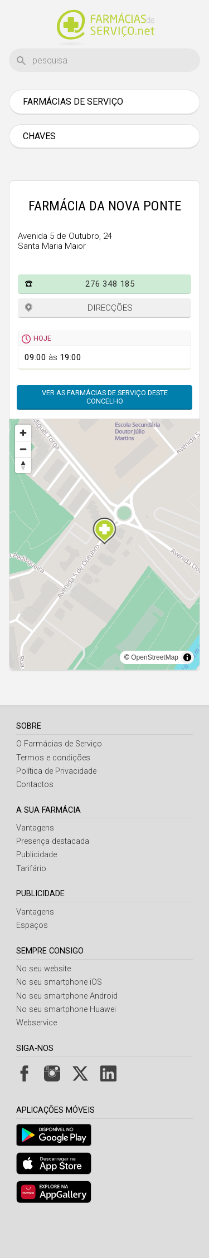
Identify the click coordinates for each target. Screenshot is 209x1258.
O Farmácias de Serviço (59, 744)
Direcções (110, 308)
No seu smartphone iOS (59, 982)
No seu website (43, 969)
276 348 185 (110, 284)
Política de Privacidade (56, 771)
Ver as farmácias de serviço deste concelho (105, 397)
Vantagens (35, 828)
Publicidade (36, 854)
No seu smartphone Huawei (66, 1009)
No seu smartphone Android (67, 996)
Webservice (36, 1023)
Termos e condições (53, 758)
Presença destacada (52, 841)
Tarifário (31, 868)
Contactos (35, 784)
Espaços (32, 925)
